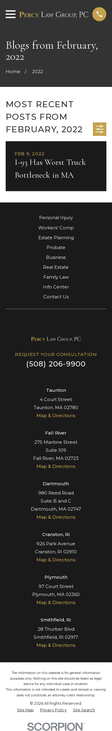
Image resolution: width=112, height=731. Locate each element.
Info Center (56, 287)
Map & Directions (55, 415)
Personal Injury (56, 217)
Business (56, 257)
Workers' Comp (56, 228)
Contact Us (56, 297)
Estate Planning (56, 237)
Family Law (56, 277)
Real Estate (56, 267)
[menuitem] (25, 710)
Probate (56, 247)
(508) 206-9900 (56, 364)
